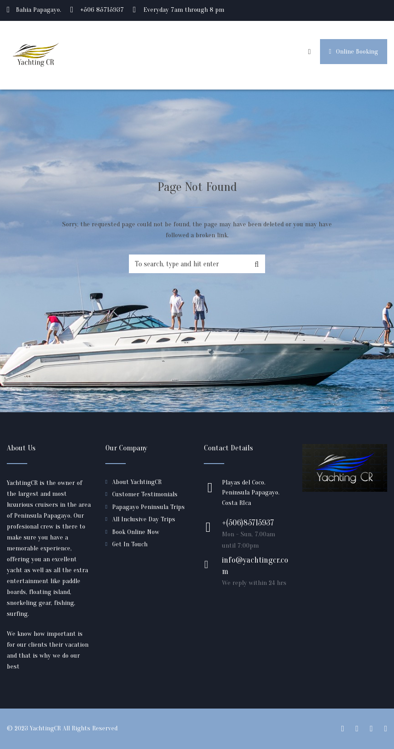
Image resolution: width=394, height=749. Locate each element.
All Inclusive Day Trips (143, 519)
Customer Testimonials (144, 494)
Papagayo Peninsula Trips (148, 507)
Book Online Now (135, 532)
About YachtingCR (137, 482)
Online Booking (353, 51)
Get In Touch (130, 544)
